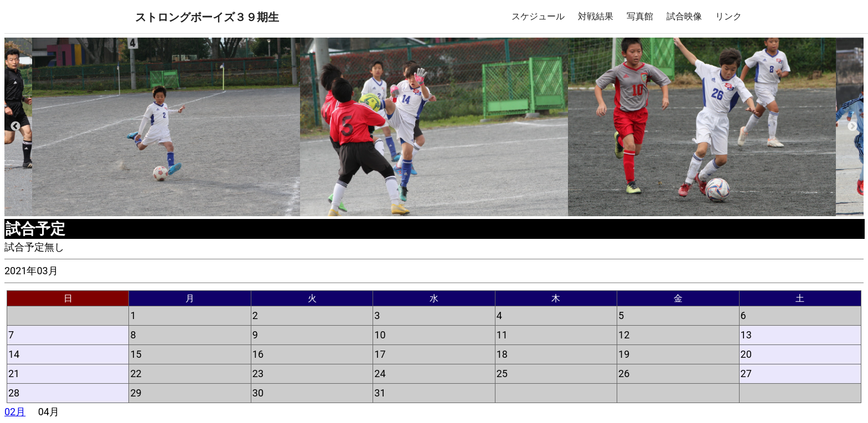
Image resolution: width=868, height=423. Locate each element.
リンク (728, 16)
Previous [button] (15, 126)
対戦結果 (595, 16)
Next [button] (852, 126)
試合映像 (684, 16)
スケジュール (538, 16)
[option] (434, 127)
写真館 (640, 16)
